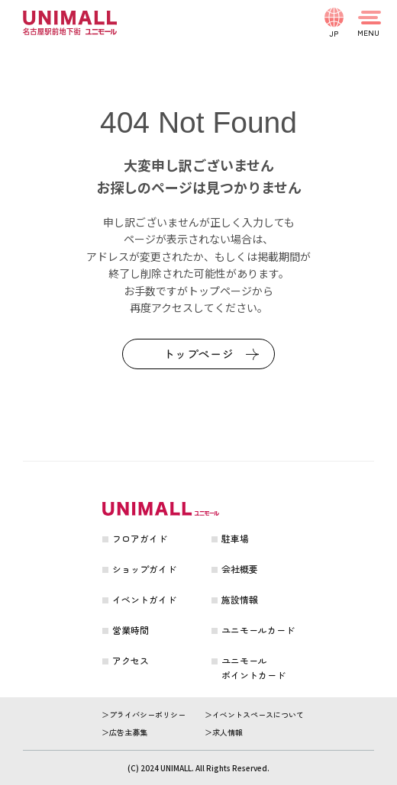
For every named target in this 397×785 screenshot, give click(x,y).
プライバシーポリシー (147, 714)
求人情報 (227, 732)
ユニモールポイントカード (253, 667)
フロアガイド (139, 538)
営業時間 (130, 629)
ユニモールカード (258, 629)
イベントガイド (144, 599)
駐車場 (235, 538)
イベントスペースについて (258, 714)
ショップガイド (144, 568)
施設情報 (239, 599)
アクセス (130, 660)
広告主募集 (128, 732)
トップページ (198, 354)
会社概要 (239, 568)
